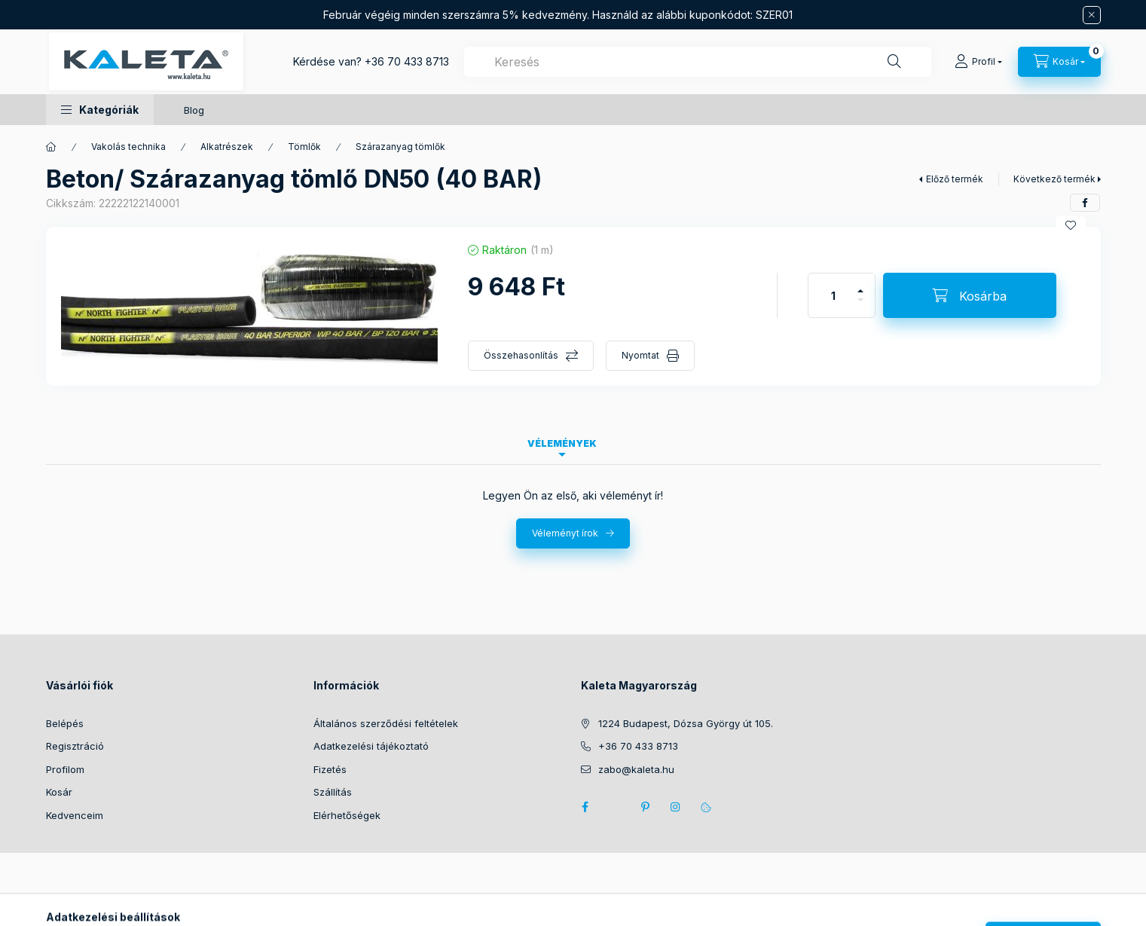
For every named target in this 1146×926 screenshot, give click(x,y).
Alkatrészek (226, 146)
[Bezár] (1092, 15)
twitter (616, 807)
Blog (194, 110)
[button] (100, 109)
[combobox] (697, 62)
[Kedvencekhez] (1071, 225)
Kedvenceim (74, 815)
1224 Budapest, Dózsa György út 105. (685, 723)
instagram (676, 807)
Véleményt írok (565, 533)
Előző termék (954, 179)
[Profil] (978, 62)
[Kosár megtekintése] (1059, 62)
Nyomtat (640, 355)
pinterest (646, 807)
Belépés (65, 723)
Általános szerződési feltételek (385, 723)
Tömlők (304, 146)
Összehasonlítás (521, 355)
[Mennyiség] (833, 295)
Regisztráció (75, 746)
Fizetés (330, 769)
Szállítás (332, 792)
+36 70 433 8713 (407, 61)
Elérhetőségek (346, 815)
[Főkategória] (51, 147)
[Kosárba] (969, 295)
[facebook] (1085, 203)
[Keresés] (894, 61)
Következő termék (1054, 179)
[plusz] (860, 284)
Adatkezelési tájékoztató (371, 746)
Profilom (65, 769)
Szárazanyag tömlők (400, 146)
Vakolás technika (128, 146)
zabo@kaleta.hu (636, 769)
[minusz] (860, 306)
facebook (585, 807)
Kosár (59, 792)
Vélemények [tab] (562, 443)
